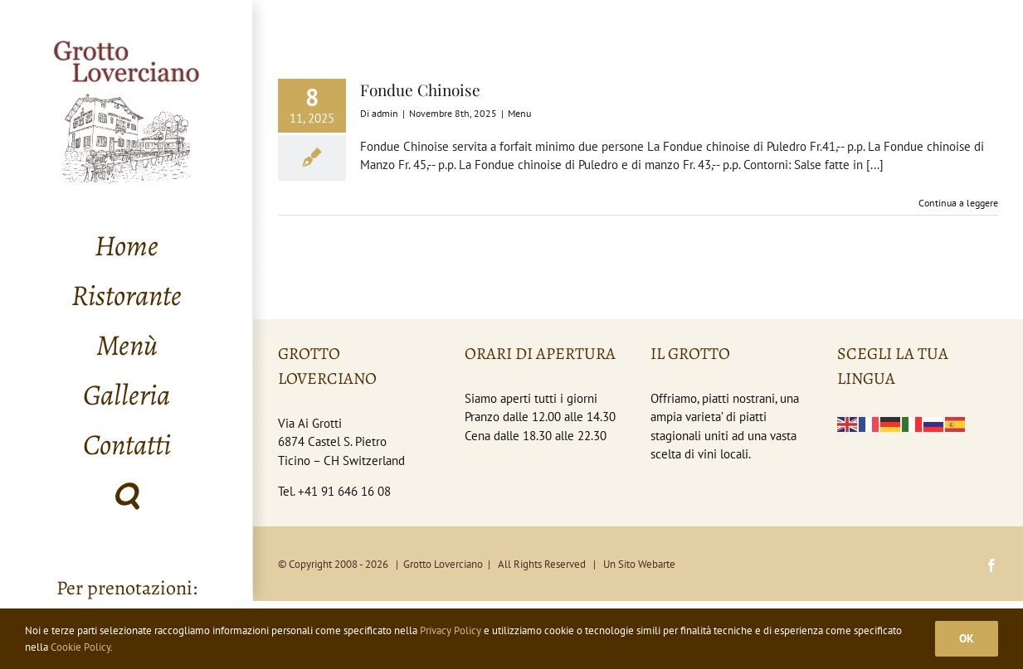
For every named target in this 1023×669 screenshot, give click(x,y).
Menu (519, 113)
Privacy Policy (450, 630)
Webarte (656, 564)
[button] (126, 495)
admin (385, 113)
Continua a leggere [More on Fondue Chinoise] (958, 202)
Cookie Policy (80, 647)
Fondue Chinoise (420, 89)
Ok (966, 638)
